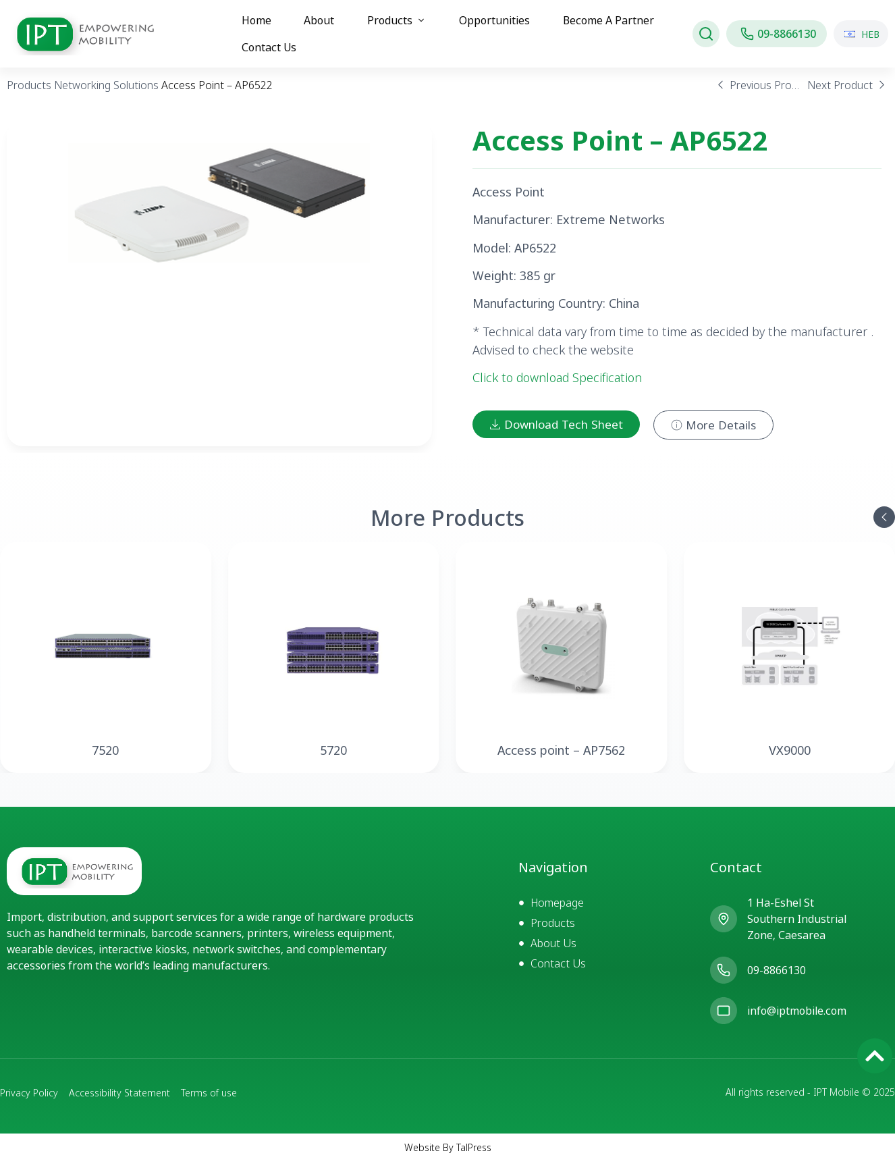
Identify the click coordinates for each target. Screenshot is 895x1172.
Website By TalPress (447, 1158)
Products (29, 95)
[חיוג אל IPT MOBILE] (776, 34)
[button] (884, 528)
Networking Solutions (106, 95)
